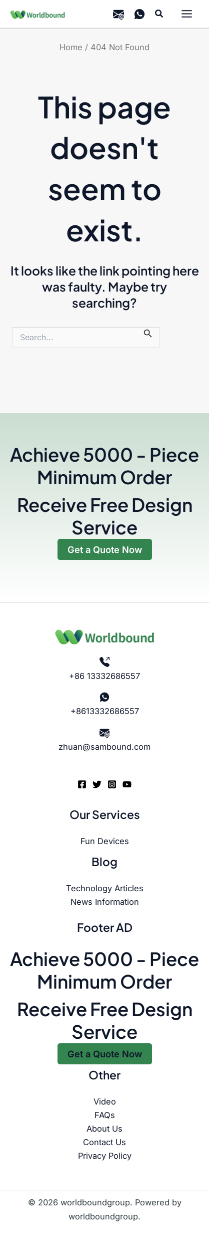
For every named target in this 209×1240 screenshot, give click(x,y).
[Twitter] (97, 784)
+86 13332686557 (104, 676)
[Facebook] (82, 784)
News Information (104, 902)
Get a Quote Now (105, 549)
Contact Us (104, 1142)
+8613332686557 (104, 711)
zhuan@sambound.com (104, 747)
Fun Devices (104, 841)
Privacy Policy (105, 1156)
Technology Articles (105, 888)
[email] (118, 14)
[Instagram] (112, 784)
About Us (104, 1129)
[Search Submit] (148, 333)
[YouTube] (127, 784)
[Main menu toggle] (186, 14)
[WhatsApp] (139, 14)
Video (105, 1101)
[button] (159, 14)
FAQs (104, 1115)
